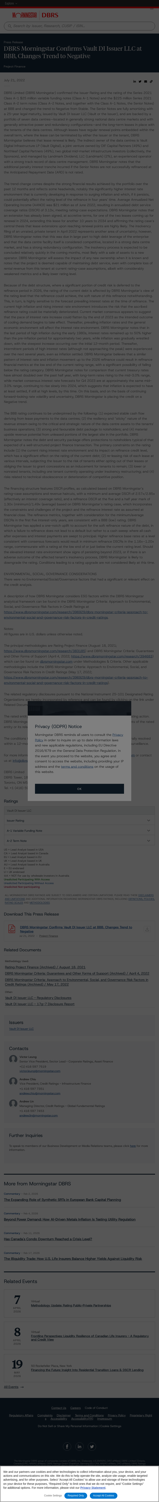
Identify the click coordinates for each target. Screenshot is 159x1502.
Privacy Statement (92, 1487)
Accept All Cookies (103, 1495)
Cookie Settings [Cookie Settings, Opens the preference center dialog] (53, 1495)
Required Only (76, 1495)
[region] (79, 1484)
